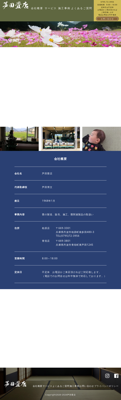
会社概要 (37, 8)
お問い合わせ (107, 19)
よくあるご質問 (78, 8)
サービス (51, 8)
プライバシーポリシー (106, 385)
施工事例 (64, 8)
